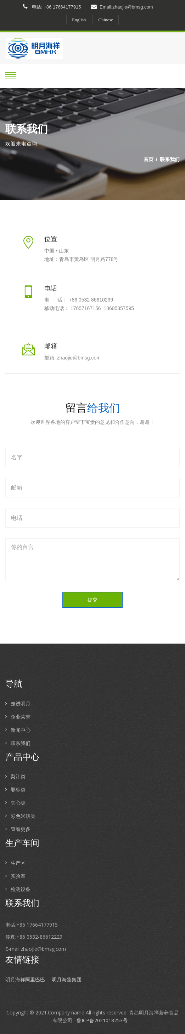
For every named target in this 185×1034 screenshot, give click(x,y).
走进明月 (20, 703)
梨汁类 (18, 776)
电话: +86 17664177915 (52, 7)
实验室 (18, 876)
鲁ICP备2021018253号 (102, 1020)
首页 (148, 159)
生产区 (18, 862)
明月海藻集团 (67, 979)
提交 (92, 600)
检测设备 (20, 889)
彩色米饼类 (23, 815)
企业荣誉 (20, 716)
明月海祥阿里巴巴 (25, 979)
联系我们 (170, 159)
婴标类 (18, 789)
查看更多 (20, 829)
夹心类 (18, 802)
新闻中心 (20, 729)
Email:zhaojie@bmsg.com (122, 7)
